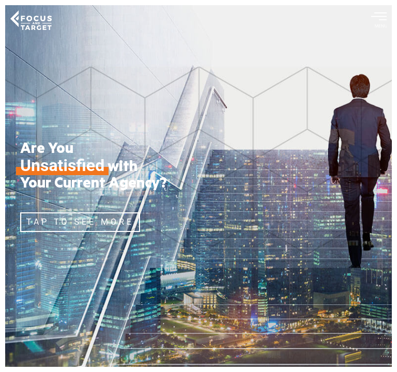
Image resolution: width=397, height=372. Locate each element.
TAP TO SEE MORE (80, 222)
